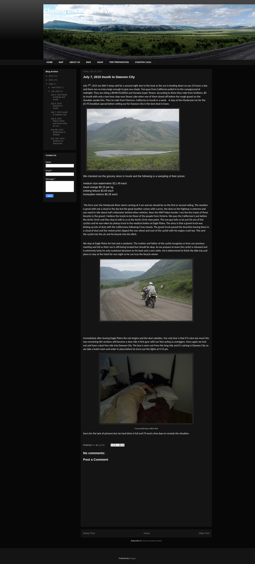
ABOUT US (74, 62)
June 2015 (56, 87)
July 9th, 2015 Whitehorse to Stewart (58, 132)
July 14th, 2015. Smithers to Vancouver (58, 141)
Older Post (204, 533)
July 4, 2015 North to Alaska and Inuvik (59, 97)
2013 (51, 76)
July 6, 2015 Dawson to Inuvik (56, 106)
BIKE (88, 62)
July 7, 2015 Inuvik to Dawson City (59, 113)
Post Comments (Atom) (152, 541)
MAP (61, 62)
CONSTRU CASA (143, 62)
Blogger (132, 558)
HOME (50, 62)
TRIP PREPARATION (119, 62)
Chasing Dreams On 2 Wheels (84, 10)
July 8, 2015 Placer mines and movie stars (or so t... (59, 122)
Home (147, 533)
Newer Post (89, 533)
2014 (51, 80)
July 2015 (55, 91)
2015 (51, 84)
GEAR (100, 62)
